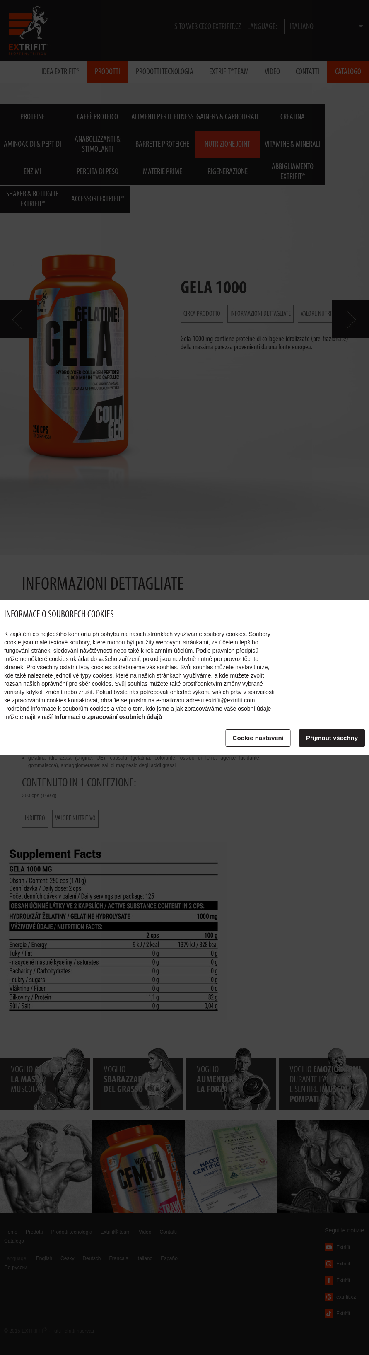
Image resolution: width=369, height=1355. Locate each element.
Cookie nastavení (258, 737)
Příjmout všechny (332, 737)
